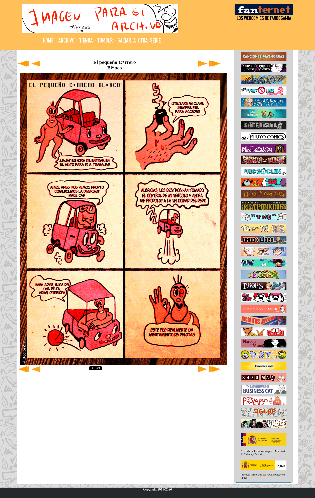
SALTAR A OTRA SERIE (139, 41)
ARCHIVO (66, 41)
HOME (48, 41)
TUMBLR (105, 41)
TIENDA (86, 41)
